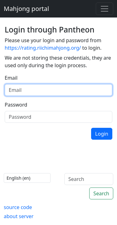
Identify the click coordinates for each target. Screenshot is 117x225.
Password (16, 104)
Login (101, 133)
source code (18, 207)
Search (101, 193)
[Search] (88, 179)
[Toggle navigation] (104, 8)
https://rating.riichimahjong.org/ (43, 47)
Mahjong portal (26, 8)
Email (11, 77)
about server (18, 216)
